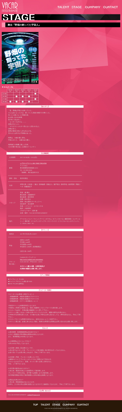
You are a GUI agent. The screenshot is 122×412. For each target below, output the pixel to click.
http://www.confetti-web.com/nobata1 (31, 259)
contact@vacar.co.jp (33, 395)
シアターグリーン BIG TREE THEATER (33, 163)
